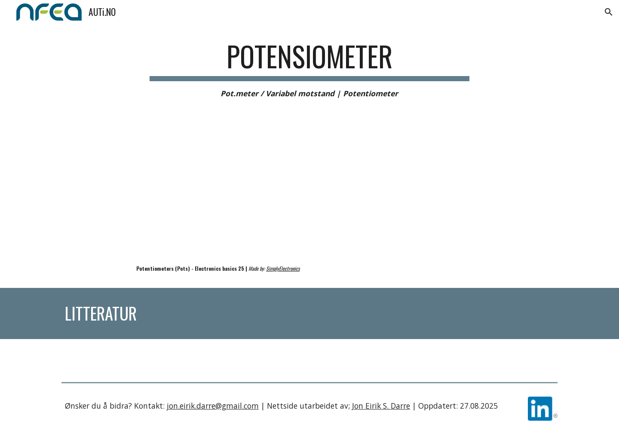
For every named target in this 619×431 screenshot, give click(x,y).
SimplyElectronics (283, 268)
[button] (608, 12)
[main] (309, 69)
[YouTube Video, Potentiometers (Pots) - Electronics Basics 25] (182, 192)
